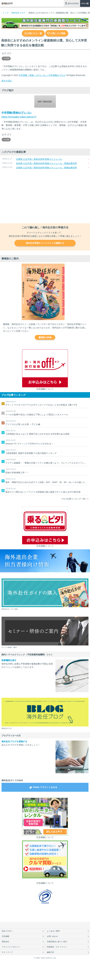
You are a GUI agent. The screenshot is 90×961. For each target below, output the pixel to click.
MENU (83, 3)
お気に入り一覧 (34, 33)
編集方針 (50, 952)
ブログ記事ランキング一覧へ (74, 499)
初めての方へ (7, 931)
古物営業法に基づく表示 (57, 942)
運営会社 (5, 942)
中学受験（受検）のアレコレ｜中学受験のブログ (42, 75)
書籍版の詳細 (45, 337)
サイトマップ (7, 952)
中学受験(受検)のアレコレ (17, 112)
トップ (5, 13)
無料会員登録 (73, 3)
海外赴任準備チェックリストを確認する (45, 243)
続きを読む (7, 80)
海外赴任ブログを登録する (14, 741)
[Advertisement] (45, 196)
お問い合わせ (52, 936)
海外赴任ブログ (18, 13)
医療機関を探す (9, 660)
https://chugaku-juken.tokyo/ (18, 116)
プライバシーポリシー (11, 947)
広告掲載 (5, 936)
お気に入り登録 (57, 33)
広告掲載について (45, 389)
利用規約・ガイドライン (57, 947)
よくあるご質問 (53, 931)
